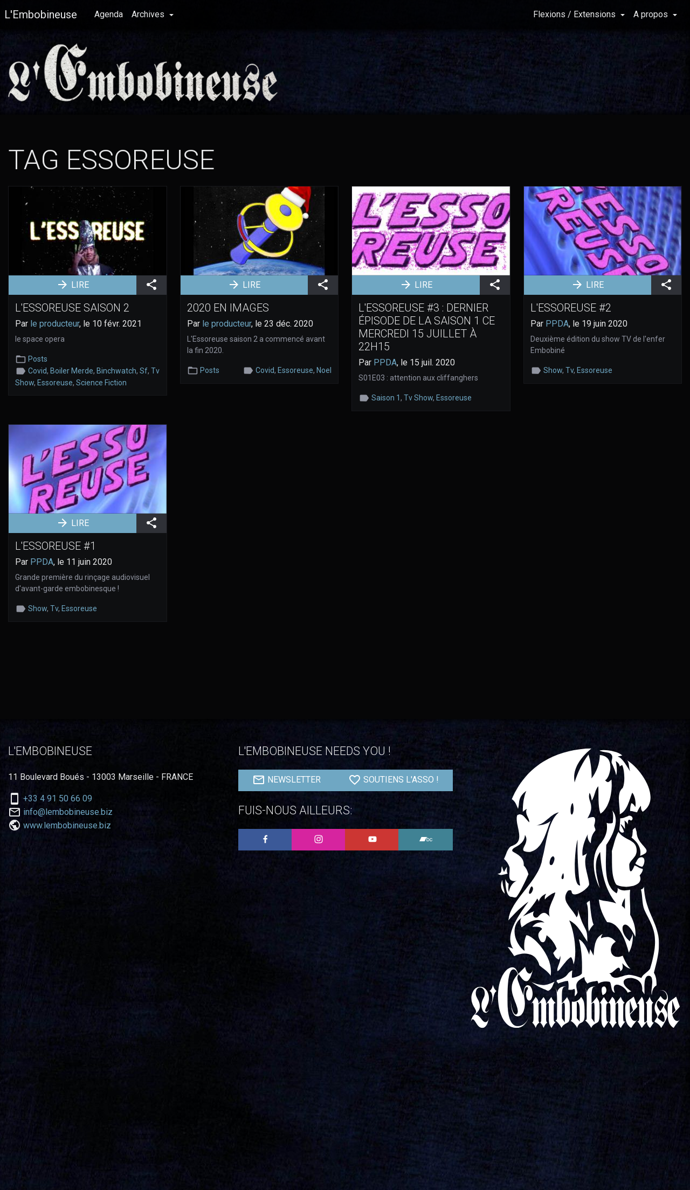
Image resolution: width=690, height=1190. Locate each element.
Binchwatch (116, 370)
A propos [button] (651, 14)
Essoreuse (55, 382)
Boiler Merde (71, 370)
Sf (144, 370)
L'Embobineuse (40, 14)
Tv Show (418, 397)
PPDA (385, 362)
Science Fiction (101, 382)
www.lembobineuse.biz (67, 825)
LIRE (72, 284)
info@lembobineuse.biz (68, 812)
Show (552, 370)
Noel (324, 370)
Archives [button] (149, 14)
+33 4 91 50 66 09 (57, 798)
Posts (37, 359)
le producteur (54, 324)
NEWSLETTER (286, 779)
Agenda (108, 14)
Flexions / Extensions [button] (575, 14)
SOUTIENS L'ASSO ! (393, 779)
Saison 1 (386, 397)
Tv (569, 370)
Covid (37, 370)
